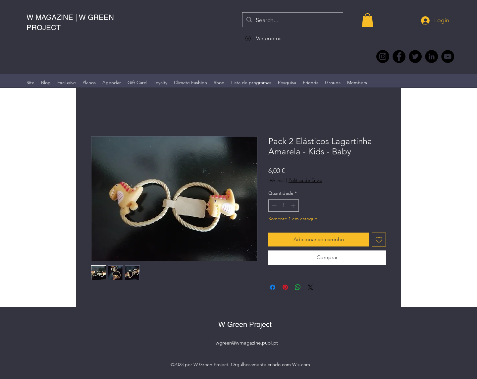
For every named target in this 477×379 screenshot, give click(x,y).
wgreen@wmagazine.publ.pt (247, 343)
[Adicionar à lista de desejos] (379, 239)
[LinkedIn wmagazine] (431, 56)
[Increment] (294, 205)
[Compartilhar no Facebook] (273, 287)
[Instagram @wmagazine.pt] (382, 56)
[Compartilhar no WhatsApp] (298, 287)
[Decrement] (273, 205)
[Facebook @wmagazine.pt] (399, 56)
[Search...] (292, 20)
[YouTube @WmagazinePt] (447, 56)
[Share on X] (310, 287)
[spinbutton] (284, 205)
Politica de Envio (305, 180)
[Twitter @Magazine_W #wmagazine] (415, 56)
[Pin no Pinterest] (285, 287)
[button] (367, 20)
